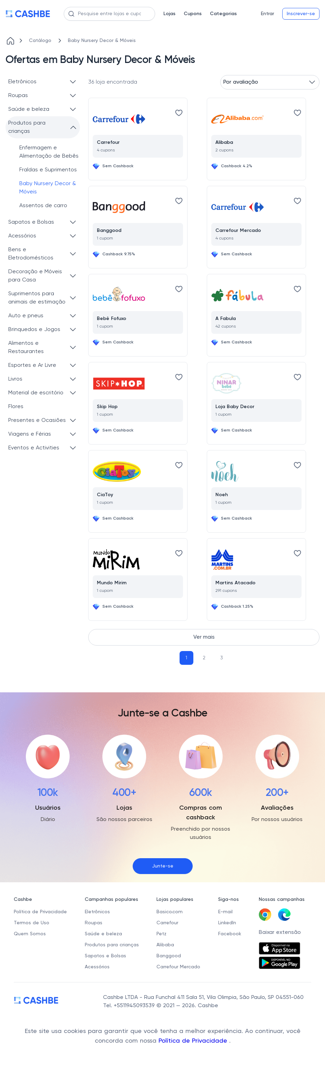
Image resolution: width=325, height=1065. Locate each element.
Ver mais (204, 637)
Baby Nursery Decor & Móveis (47, 188)
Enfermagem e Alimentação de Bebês (49, 152)
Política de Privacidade (194, 1041)
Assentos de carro (43, 206)
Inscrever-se (301, 13)
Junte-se (162, 866)
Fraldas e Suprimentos (48, 170)
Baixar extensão (280, 932)
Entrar (267, 13)
